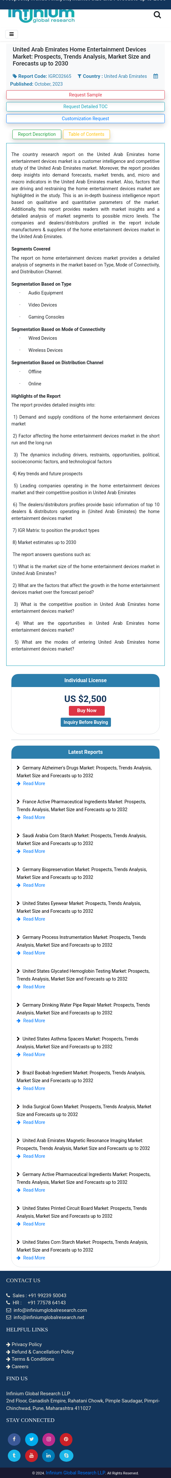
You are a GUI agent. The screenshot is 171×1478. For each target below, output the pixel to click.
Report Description (37, 134)
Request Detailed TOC (85, 106)
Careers (17, 1367)
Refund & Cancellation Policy (40, 1352)
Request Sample (85, 94)
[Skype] (66, 1456)
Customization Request (85, 118)
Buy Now (86, 710)
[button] (14, 1439)
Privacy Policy (24, 1344)
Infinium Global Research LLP (75, 1472)
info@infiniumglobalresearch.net (45, 1317)
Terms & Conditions (30, 1359)
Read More (31, 783)
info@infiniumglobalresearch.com (46, 1310)
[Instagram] (48, 1439)
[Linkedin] (48, 1455)
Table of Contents (86, 134)
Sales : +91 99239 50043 (36, 1296)
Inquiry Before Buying (86, 722)
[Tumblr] (14, 1456)
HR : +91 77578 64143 (36, 1303)
